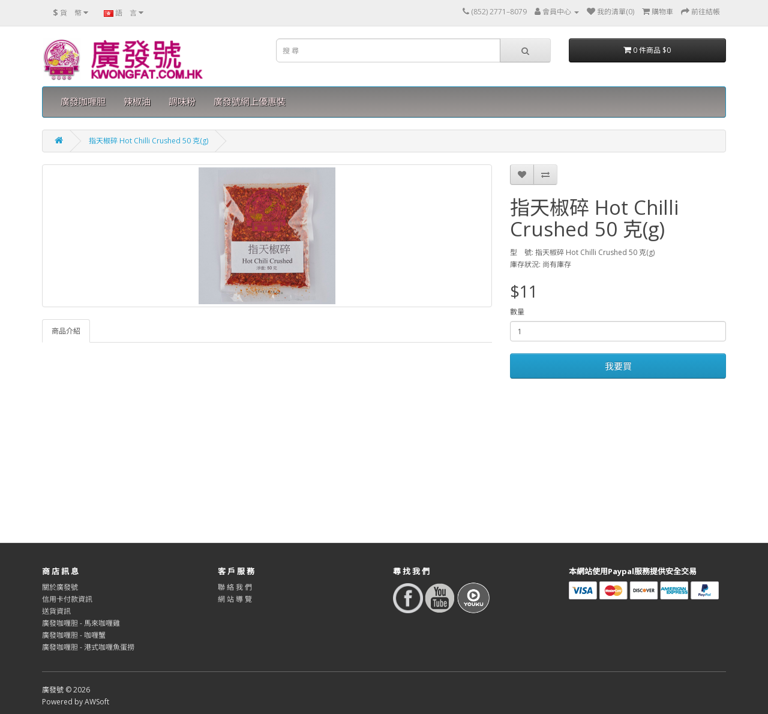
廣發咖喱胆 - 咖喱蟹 (74, 635)
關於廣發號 (60, 587)
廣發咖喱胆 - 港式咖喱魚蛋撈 (88, 647)
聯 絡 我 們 (235, 587)
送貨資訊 (56, 611)
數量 (517, 312)
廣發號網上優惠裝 (250, 102)
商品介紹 (66, 331)
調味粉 (182, 102)
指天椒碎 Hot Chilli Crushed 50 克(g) (148, 141)
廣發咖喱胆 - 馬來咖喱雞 (81, 623)
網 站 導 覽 (235, 599)
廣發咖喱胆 (83, 102)
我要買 (618, 366)
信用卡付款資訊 (67, 599)
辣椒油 (137, 102)
